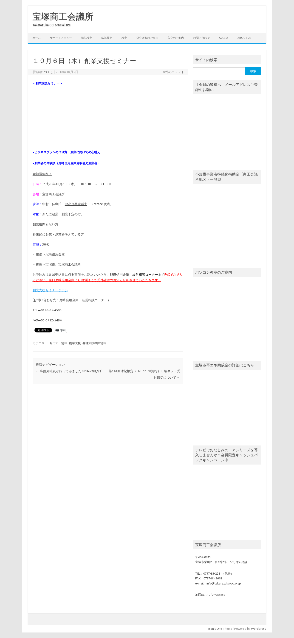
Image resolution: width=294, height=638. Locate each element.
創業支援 (75, 343)
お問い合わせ (201, 37)
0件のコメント (173, 72)
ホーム (36, 37)
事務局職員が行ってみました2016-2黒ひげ (69, 371)
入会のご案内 (175, 37)
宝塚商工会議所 (62, 16)
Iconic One (215, 628)
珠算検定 (106, 37)
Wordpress (258, 628)
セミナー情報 (58, 343)
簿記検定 (86, 37)
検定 (124, 37)
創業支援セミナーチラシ (50, 290)
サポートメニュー (61, 37)
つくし (49, 72)
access (223, 37)
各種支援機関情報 (94, 343)
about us (244, 37)
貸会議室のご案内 (147, 37)
